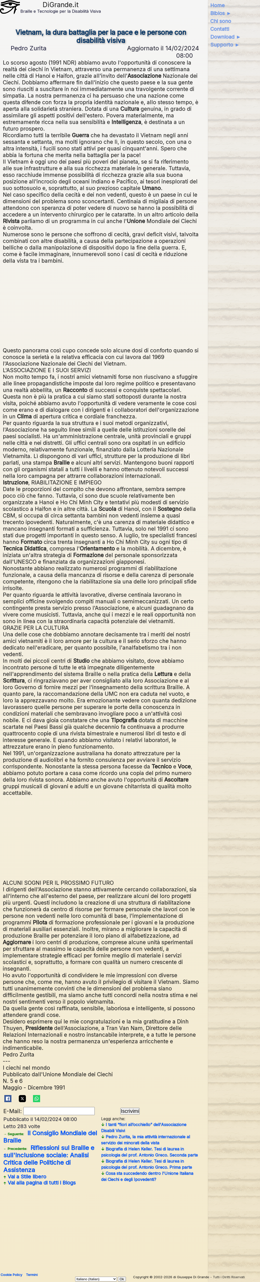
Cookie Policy (11, 1275)
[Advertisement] (129, 304)
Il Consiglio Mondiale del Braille (50, 1136)
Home (217, 5)
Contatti (219, 29)
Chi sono (220, 21)
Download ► (225, 37)
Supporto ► (225, 45)
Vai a (24, 1177)
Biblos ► (220, 13)
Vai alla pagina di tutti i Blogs (39, 1183)
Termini (32, 1275)
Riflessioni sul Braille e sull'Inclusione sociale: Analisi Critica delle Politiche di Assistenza (48, 1159)
